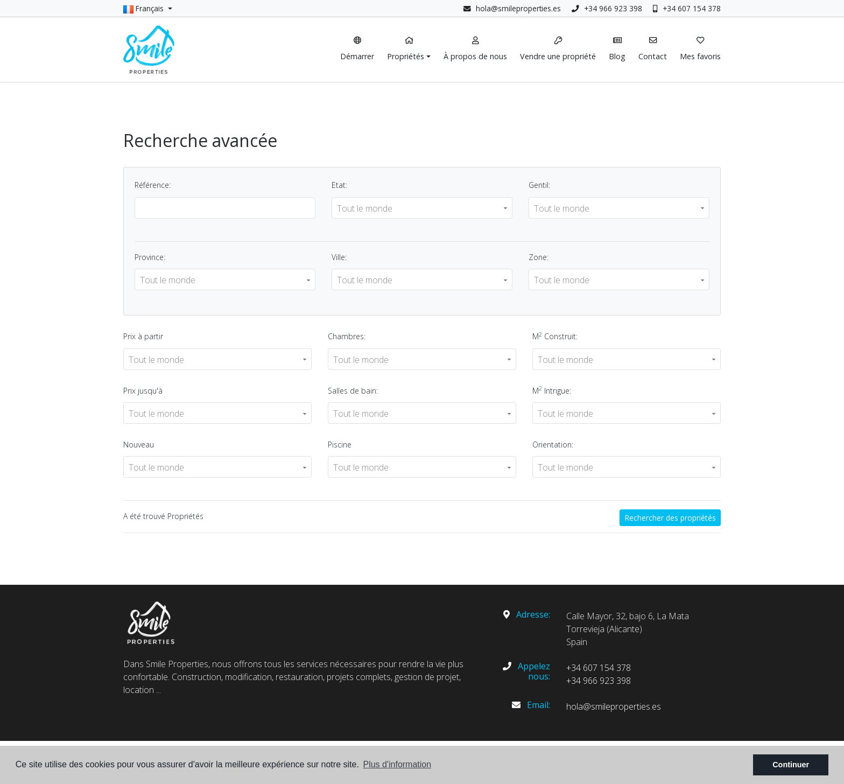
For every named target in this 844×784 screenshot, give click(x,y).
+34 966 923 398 (607, 8)
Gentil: (539, 185)
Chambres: (346, 336)
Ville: (339, 257)
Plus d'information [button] (397, 764)
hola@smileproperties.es (518, 8)
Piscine (339, 444)
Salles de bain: (353, 391)
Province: (150, 257)
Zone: (538, 257)
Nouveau (138, 444)
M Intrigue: (551, 389)
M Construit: (555, 336)
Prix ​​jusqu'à (143, 391)
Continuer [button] (790, 764)
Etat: (339, 185)
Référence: (153, 185)
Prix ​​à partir (143, 336)
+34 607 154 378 (687, 8)
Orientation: (552, 444)
